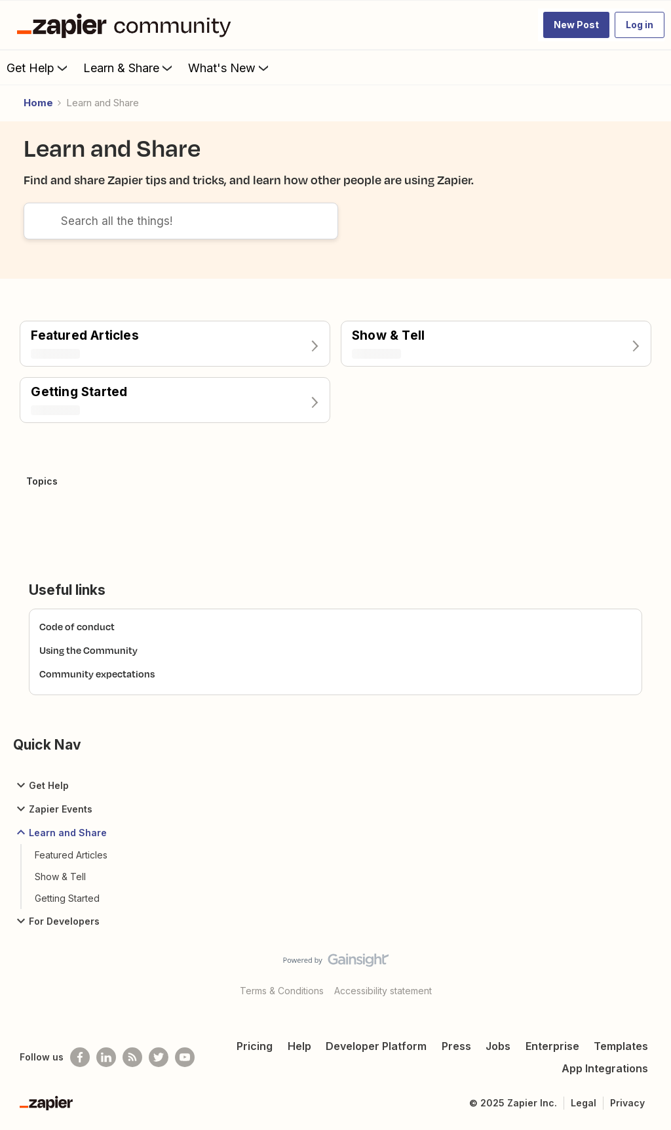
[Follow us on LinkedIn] (106, 1057)
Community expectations (97, 674)
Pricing (255, 1046)
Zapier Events (52, 809)
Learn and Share (60, 832)
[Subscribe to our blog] (132, 1057)
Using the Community (88, 650)
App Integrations (605, 1068)
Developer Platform (376, 1046)
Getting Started (67, 898)
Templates (621, 1046)
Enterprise (552, 1046)
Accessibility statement (383, 990)
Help (299, 1046)
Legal (583, 1102)
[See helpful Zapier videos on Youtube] (185, 1057)
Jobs (498, 1046)
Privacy (627, 1102)
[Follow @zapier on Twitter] (158, 1057)
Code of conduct (77, 627)
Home (38, 102)
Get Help (38, 67)
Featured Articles (71, 854)
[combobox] (181, 221)
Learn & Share (129, 67)
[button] (576, 25)
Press (456, 1046)
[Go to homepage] (127, 25)
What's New (229, 67)
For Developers (56, 921)
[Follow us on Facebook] (80, 1057)
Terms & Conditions (282, 990)
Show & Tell (60, 876)
